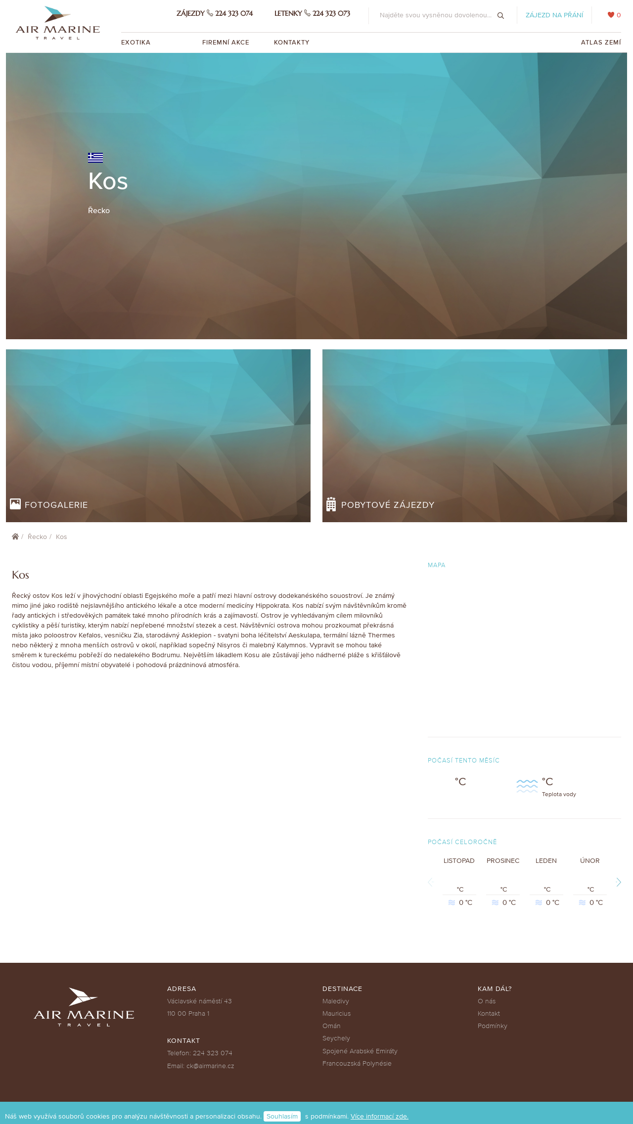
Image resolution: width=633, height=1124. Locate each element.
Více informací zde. (379, 1116)
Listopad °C (459, 882)
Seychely (336, 1038)
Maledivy (335, 1001)
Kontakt (489, 1013)
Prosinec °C (503, 882)
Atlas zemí (601, 42)
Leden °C (546, 882)
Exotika (137, 42)
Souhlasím (282, 1116)
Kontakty (292, 42)
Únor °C (590, 882)
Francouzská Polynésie (357, 1063)
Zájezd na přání (554, 15)
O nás (487, 1001)
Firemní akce (225, 42)
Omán (331, 1026)
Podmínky (492, 1026)
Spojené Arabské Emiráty (360, 1051)
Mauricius (336, 1013)
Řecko (37, 537)
